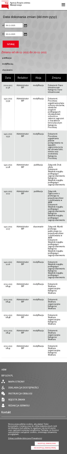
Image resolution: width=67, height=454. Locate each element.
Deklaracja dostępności (23, 387)
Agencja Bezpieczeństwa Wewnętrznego (15, 3)
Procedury (52, 127)
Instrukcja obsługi (20, 393)
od (3, 25)
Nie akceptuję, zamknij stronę (45, 448)
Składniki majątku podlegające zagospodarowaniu (56, 173)
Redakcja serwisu (19, 405)
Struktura (52, 293)
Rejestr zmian (16, 399)
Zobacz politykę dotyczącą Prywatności (25, 438)
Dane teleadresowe (55, 86)
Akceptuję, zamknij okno (47, 443)
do (3, 34)
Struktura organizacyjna (54, 287)
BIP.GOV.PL (7, 375)
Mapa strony (16, 381)
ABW (4, 369)
